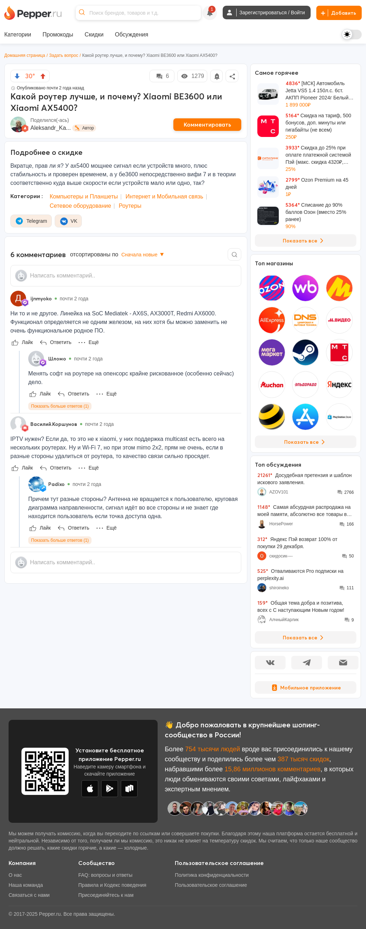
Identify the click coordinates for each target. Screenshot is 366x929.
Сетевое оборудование (80, 206)
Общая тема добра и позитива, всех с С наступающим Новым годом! (300, 606)
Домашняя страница (24, 55)
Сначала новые (143, 254)
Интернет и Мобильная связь (164, 196)
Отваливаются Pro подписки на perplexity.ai (300, 574)
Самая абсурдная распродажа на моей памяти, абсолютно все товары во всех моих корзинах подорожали (304, 511)
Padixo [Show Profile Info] (56, 484)
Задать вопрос (63, 55)
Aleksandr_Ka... (50, 128)
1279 (192, 76)
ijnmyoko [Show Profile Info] (41, 298)
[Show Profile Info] (18, 298)
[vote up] (42, 76)
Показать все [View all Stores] (305, 442)
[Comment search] (234, 254)
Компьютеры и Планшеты (84, 196)
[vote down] (17, 76)
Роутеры (130, 206)
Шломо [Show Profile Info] (57, 358)
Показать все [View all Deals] (304, 240)
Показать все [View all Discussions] (304, 637)
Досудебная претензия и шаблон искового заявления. (304, 478)
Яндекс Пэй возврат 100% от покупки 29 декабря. (297, 542)
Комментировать (207, 124)
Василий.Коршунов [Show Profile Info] (53, 424)
